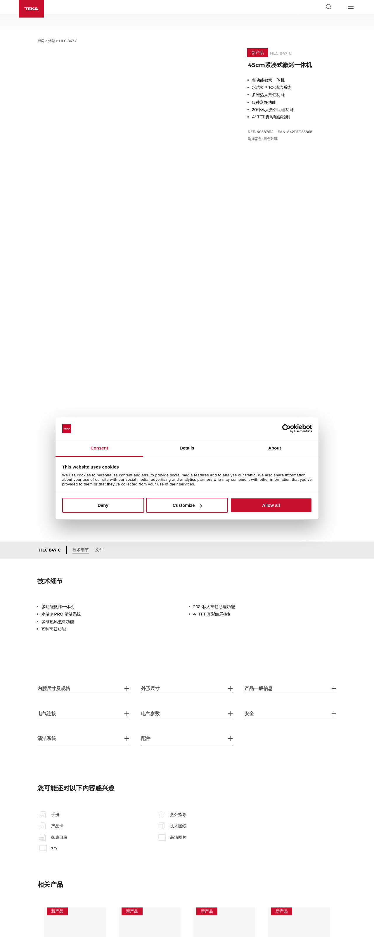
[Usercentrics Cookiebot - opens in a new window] (286, 428)
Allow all (271, 505)
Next (341, 866)
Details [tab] (187, 447)
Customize (187, 505)
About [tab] (274, 447)
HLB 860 (280, 864)
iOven (202, 864)
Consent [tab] (99, 447)
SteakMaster (60, 864)
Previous (33, 866)
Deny (103, 505)
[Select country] (339, 6)
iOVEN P (130, 864)
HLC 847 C (50, 446)
